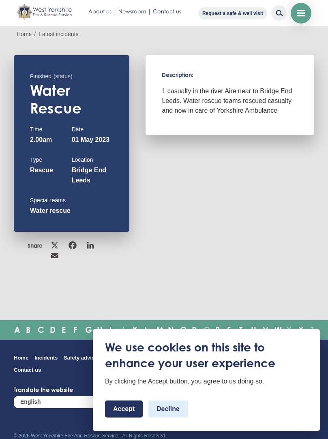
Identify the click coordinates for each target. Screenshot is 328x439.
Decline (168, 408)
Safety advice (80, 358)
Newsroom (132, 11)
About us (99, 11)
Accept (124, 408)
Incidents (46, 358)
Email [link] (54, 256)
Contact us (167, 11)
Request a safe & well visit (232, 13)
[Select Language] (62, 402)
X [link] (54, 245)
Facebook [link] (72, 245)
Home (24, 34)
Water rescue (50, 210)
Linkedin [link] (90, 245)
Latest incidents (58, 34)
